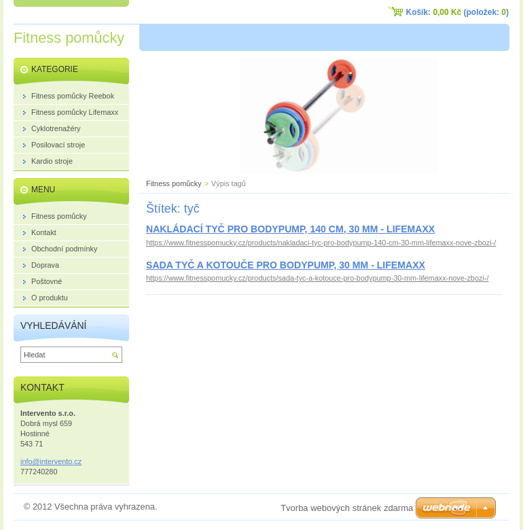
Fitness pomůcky (174, 183)
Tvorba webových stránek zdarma (347, 508)
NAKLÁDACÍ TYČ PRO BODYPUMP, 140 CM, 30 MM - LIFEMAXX (290, 229)
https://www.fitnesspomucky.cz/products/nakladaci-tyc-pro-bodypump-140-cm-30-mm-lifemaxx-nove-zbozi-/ (321, 242)
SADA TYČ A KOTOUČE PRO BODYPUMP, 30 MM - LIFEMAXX (285, 265)
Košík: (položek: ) (457, 12)
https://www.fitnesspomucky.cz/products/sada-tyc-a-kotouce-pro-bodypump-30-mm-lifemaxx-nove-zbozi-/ (317, 278)
